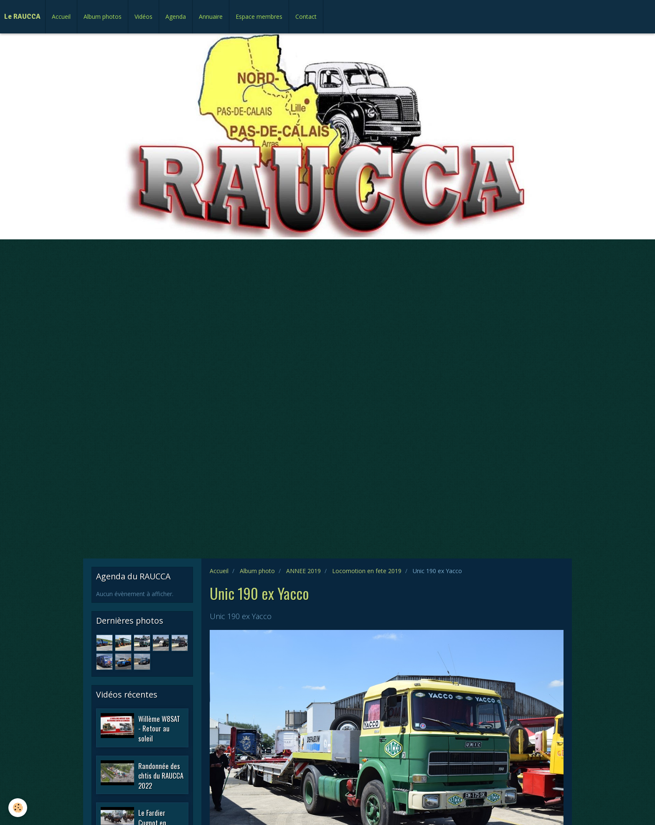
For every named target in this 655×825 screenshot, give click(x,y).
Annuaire (211, 16)
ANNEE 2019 (303, 571)
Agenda (175, 16)
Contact (306, 16)
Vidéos (143, 16)
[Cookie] (17, 807)
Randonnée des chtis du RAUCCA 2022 (160, 775)
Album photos (103, 16)
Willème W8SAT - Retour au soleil (159, 728)
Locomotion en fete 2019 (366, 571)
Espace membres (259, 16)
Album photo (257, 571)
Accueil (61, 16)
